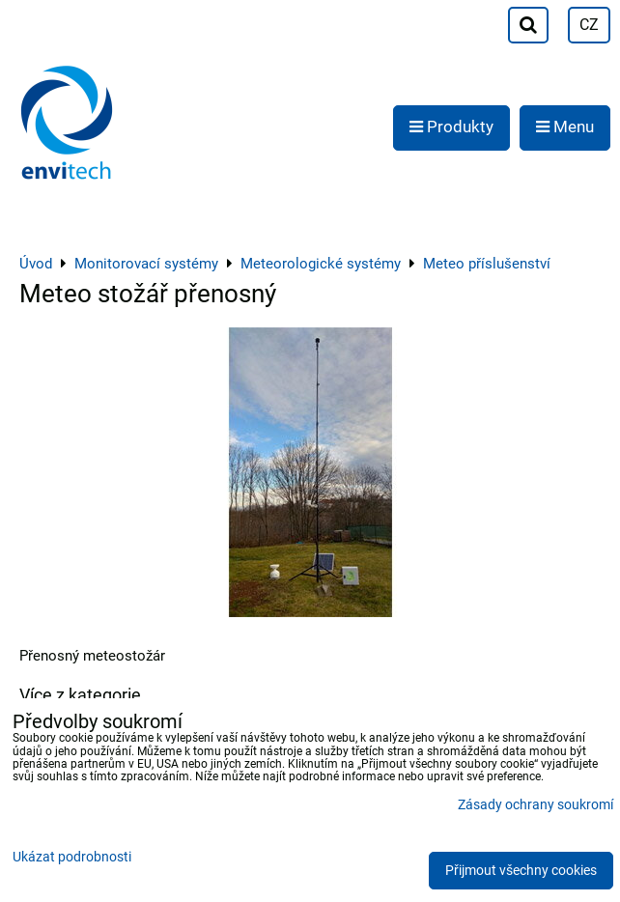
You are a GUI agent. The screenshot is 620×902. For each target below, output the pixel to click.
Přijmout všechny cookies (521, 870)
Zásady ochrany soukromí (535, 805)
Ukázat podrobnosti (72, 857)
